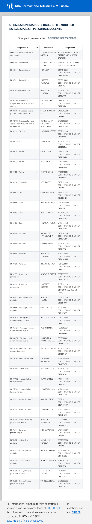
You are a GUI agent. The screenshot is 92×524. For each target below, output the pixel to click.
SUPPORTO (53, 508)
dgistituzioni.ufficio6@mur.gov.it (24, 521)
